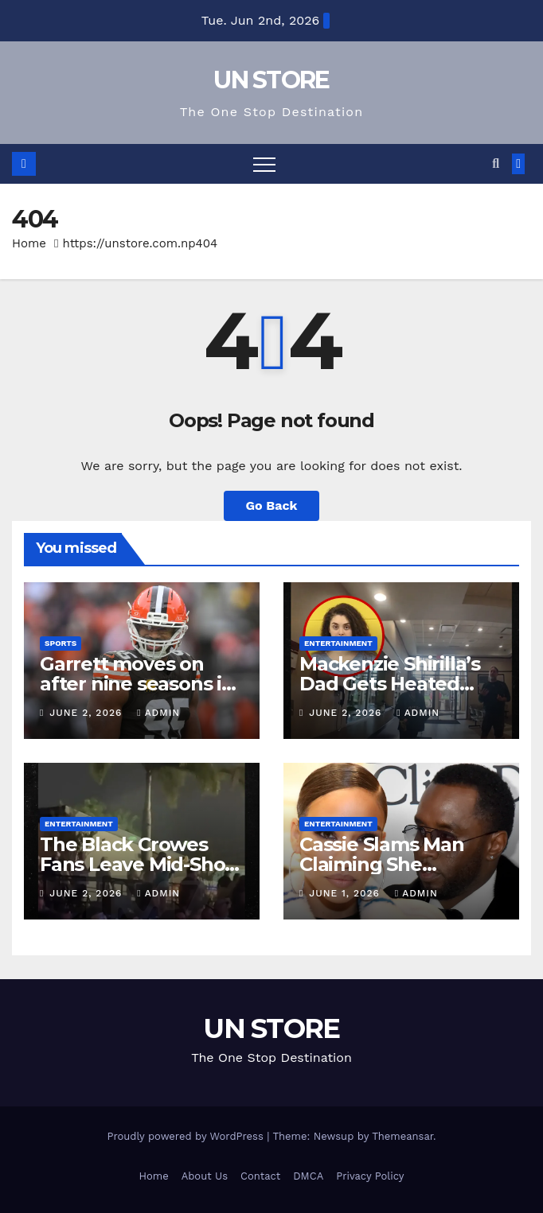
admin (158, 712)
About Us (205, 1176)
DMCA (308, 1176)
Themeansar (402, 1136)
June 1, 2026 (346, 893)
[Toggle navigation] (264, 163)
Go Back (272, 505)
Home (29, 243)
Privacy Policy (370, 1176)
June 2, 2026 (87, 712)
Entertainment (338, 643)
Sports (60, 643)
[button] (495, 163)
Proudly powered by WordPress (187, 1136)
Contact (260, 1176)
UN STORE (271, 80)
